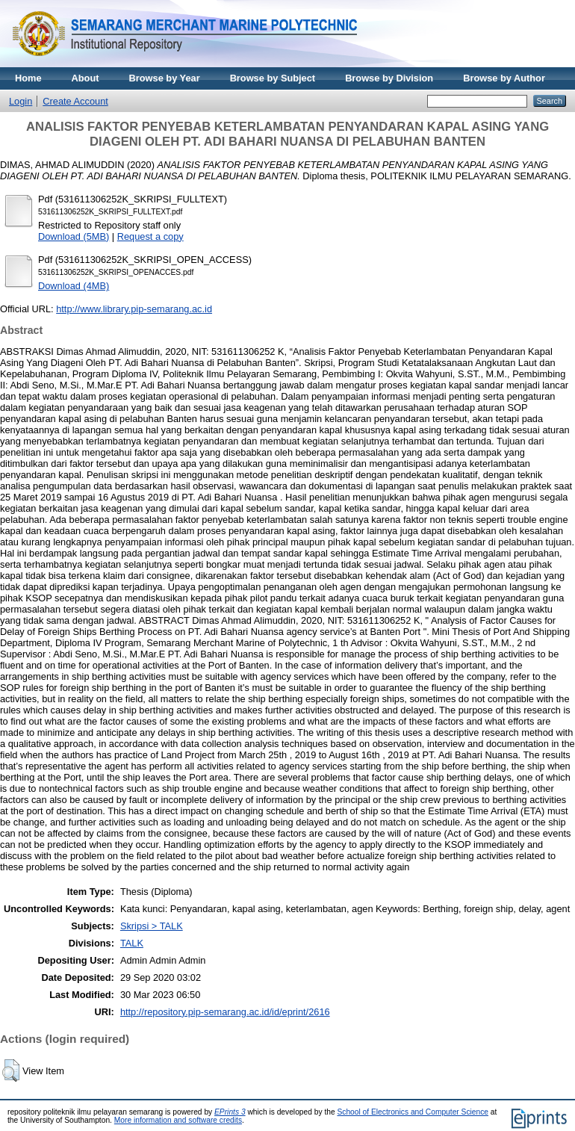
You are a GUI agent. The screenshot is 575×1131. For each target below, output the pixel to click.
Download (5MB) (73, 236)
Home (28, 78)
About (85, 78)
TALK (131, 943)
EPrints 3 (230, 1112)
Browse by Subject (273, 78)
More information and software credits (178, 1120)
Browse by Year (164, 78)
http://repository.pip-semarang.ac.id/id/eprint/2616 (225, 1011)
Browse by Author (504, 78)
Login (20, 101)
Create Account (75, 101)
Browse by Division (389, 78)
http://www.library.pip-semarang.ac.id (134, 308)
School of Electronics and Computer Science (412, 1112)
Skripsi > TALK (151, 926)
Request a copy (150, 236)
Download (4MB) (73, 285)
